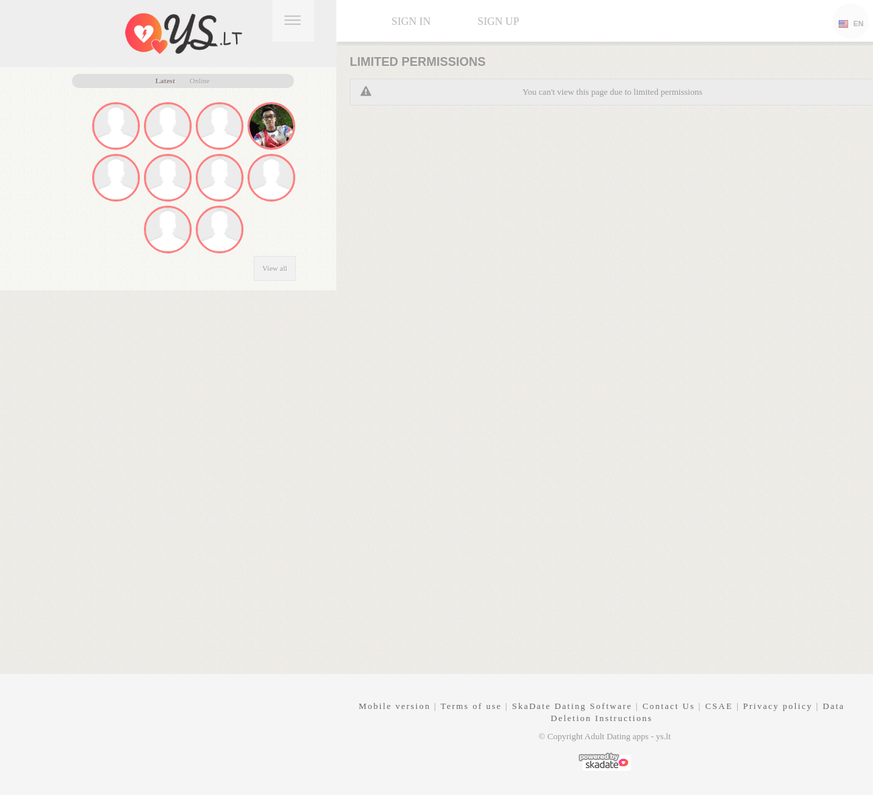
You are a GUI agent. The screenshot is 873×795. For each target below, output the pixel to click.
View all (274, 268)
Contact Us (668, 706)
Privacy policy (777, 706)
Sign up (498, 21)
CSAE (718, 706)
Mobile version (394, 706)
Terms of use (471, 706)
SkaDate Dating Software (572, 706)
